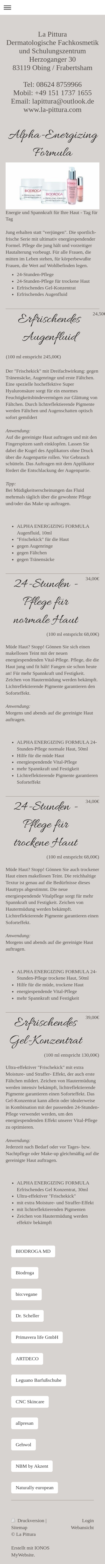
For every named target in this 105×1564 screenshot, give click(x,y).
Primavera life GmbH (37, 1337)
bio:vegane (26, 1294)
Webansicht (82, 1527)
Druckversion (28, 1520)
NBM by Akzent (32, 1466)
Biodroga (25, 1272)
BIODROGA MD (33, 1251)
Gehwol (23, 1444)
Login (88, 1520)
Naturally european (34, 1487)
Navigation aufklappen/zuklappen (52, 7)
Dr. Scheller (27, 1315)
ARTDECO (27, 1358)
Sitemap (19, 1527)
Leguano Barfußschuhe (39, 1380)
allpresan (25, 1423)
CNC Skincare (30, 1401)
